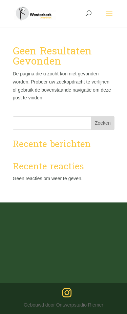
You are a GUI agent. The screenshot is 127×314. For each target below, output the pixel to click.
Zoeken (103, 123)
